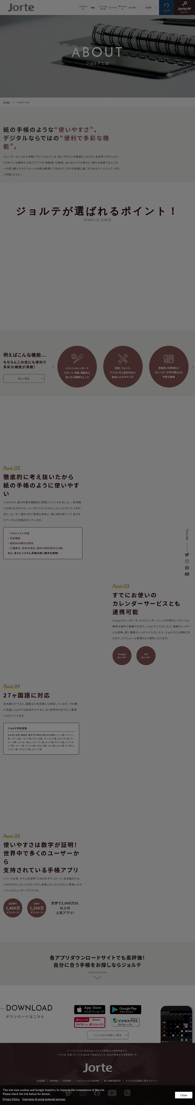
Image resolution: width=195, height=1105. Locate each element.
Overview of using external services (43, 1099)
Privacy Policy (11, 1099)
